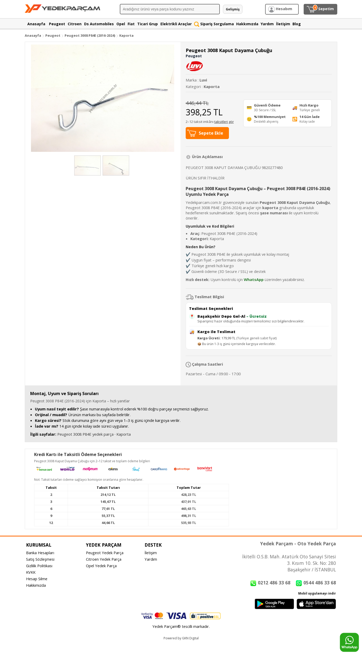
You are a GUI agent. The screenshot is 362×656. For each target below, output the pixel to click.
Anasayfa (33, 35)
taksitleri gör (224, 121)
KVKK (30, 572)
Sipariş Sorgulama (214, 23)
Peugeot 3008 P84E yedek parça (85, 434)
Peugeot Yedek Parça (104, 552)
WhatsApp (254, 279)
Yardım (151, 559)
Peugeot (52, 35)
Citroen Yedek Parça (103, 559)
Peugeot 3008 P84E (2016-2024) (90, 35)
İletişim (151, 552)
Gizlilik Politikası (39, 565)
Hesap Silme (36, 578)
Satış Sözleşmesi (40, 559)
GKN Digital (190, 638)
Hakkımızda (36, 585)
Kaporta (126, 35)
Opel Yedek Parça (101, 565)
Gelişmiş (233, 9)
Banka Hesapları (40, 552)
